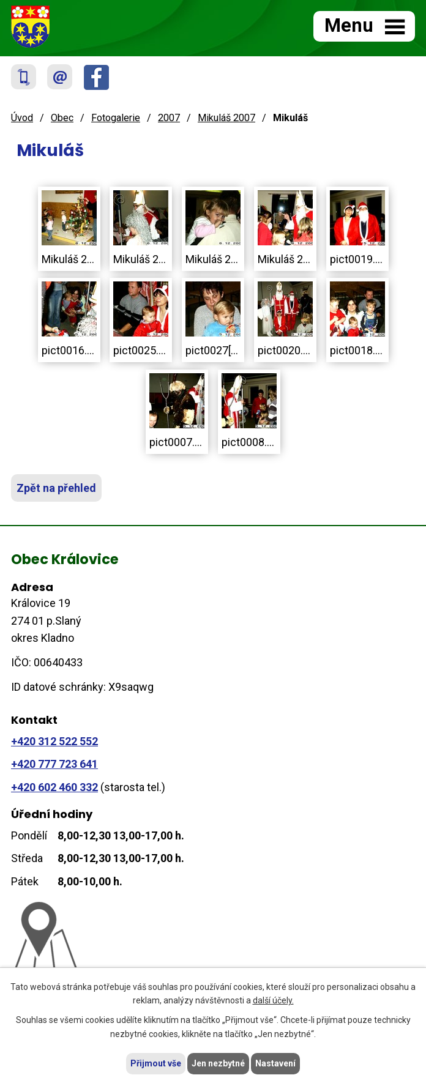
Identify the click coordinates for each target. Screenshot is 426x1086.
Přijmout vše (155, 1063)
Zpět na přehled (56, 488)
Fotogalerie (115, 118)
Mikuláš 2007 (226, 118)
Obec (62, 118)
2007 (169, 118)
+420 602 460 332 (54, 787)
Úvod (22, 118)
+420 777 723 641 (54, 763)
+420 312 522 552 (54, 741)
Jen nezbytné (218, 1063)
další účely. (273, 1001)
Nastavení (275, 1063)
